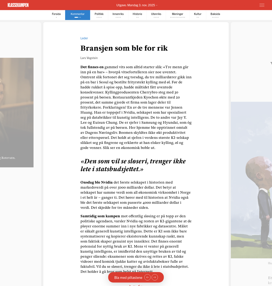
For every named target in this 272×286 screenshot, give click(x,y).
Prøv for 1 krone (241, 5)
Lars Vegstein (89, 57)
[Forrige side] (147, 277)
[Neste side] (155, 277)
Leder (84, 38)
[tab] (56, 15)
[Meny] (261, 5)
